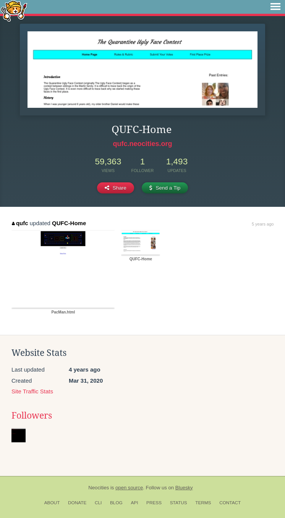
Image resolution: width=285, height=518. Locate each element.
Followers (31, 416)
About (52, 502)
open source (129, 487)
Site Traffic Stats (32, 391)
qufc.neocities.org (142, 144)
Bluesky (184, 487)
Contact (230, 502)
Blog (116, 502)
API (134, 502)
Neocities (98, 487)
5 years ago (263, 224)
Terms (203, 502)
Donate (77, 502)
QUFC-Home (69, 223)
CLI (98, 502)
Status (178, 502)
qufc (20, 223)
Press (154, 502)
